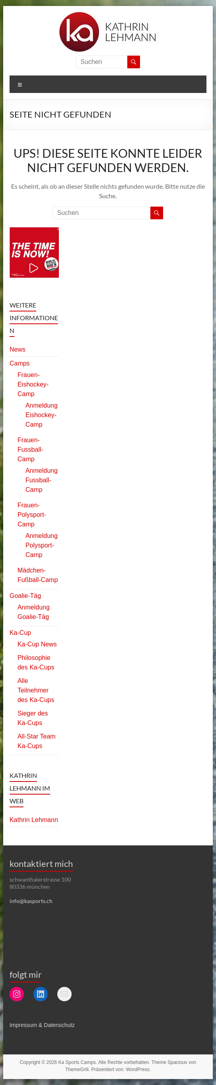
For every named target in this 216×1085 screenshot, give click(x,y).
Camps (20, 363)
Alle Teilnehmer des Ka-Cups (36, 690)
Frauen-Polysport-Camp (32, 515)
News (17, 349)
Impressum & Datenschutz (42, 1025)
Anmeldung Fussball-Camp (41, 480)
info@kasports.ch (31, 900)
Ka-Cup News (37, 644)
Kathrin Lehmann (34, 819)
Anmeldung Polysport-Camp (41, 545)
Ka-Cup (20, 632)
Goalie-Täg (25, 595)
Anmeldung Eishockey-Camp (41, 415)
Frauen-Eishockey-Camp (33, 384)
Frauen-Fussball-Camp (30, 449)
